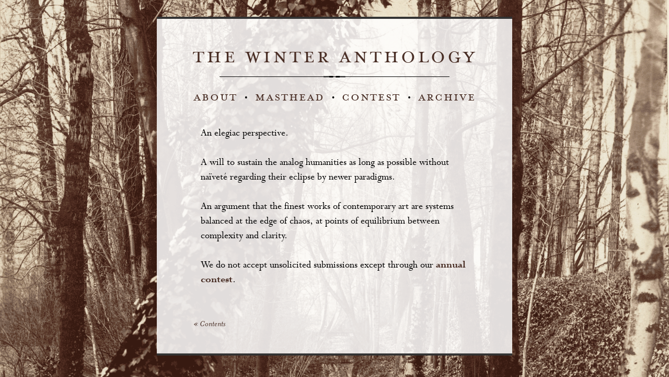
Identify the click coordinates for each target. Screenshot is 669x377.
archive (447, 97)
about (215, 97)
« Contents (209, 324)
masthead (290, 97)
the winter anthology (335, 57)
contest (371, 97)
